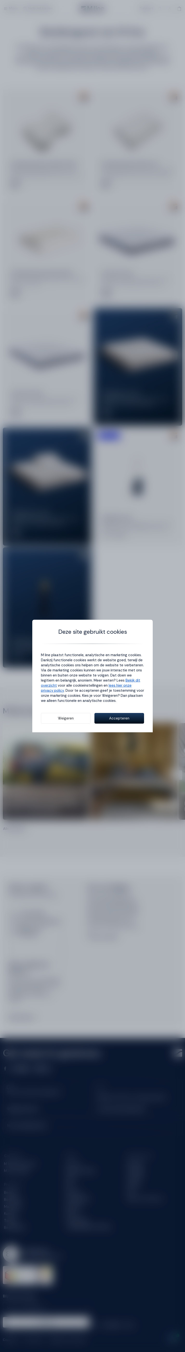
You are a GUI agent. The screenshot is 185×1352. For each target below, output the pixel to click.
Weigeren (66, 718)
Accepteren (119, 718)
